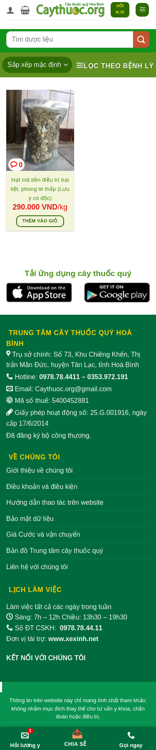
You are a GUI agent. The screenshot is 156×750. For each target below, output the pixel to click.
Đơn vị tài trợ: (52, 638)
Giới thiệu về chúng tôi (39, 470)
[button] (25, 10)
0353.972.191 (107, 376)
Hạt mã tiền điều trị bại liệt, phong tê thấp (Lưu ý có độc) (40, 189)
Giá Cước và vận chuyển (43, 534)
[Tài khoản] (10, 10)
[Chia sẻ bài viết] (75, 736)
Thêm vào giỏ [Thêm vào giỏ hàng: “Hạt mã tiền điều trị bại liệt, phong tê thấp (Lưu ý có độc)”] (40, 220)
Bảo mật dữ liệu (30, 518)
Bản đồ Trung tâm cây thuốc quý (54, 550)
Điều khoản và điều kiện (41, 486)
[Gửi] (141, 39)
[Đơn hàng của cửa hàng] (37, 65)
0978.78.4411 (59, 376)
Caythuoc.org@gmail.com (73, 388)
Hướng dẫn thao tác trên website (55, 502)
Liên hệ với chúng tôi (37, 566)
